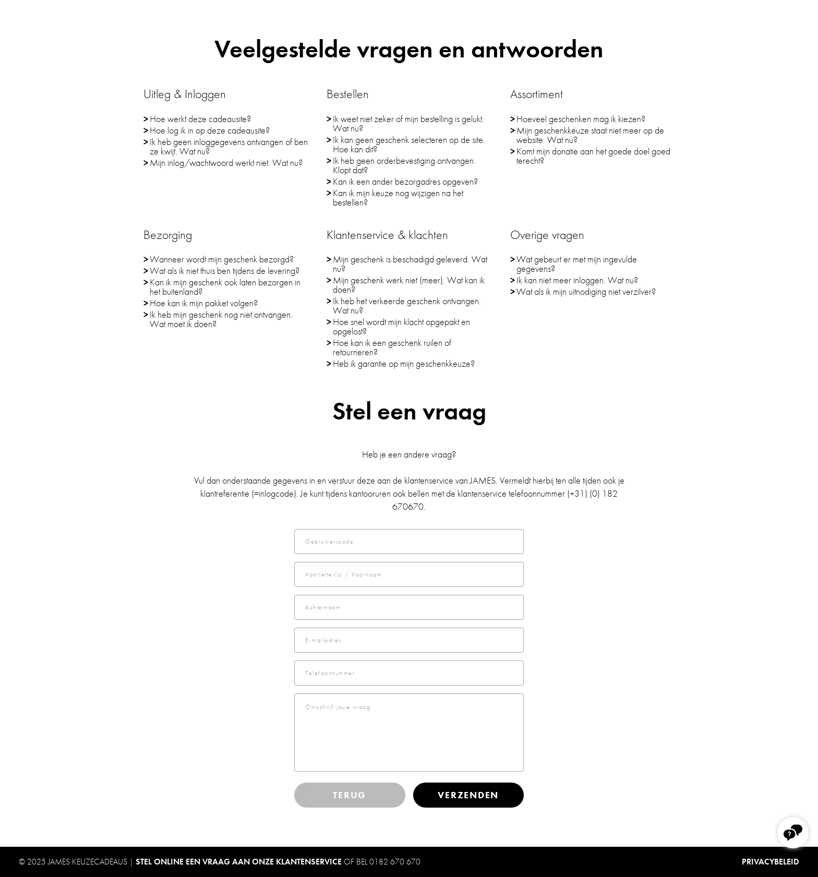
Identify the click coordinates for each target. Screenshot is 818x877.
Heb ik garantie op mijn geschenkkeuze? (404, 363)
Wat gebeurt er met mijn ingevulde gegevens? (576, 263)
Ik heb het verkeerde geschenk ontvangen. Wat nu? (407, 305)
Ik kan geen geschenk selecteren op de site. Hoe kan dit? (409, 144)
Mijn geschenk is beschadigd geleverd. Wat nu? (410, 263)
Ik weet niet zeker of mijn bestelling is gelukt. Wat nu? (408, 123)
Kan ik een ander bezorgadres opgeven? (405, 181)
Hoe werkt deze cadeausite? (200, 119)
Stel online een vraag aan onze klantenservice (239, 861)
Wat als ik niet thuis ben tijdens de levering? (224, 271)
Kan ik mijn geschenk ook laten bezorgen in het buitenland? (225, 286)
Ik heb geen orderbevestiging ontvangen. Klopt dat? (404, 165)
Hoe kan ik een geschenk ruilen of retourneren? (392, 347)
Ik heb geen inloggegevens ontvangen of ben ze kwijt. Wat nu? (229, 146)
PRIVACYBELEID (770, 861)
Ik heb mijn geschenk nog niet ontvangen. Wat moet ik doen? (221, 319)
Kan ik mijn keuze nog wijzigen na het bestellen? (398, 197)
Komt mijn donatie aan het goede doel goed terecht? (593, 155)
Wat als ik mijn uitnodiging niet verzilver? (586, 291)
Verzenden (468, 795)
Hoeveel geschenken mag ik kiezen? (580, 119)
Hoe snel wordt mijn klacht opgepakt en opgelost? (401, 326)
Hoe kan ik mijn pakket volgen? (204, 303)
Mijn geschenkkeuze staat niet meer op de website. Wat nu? (590, 135)
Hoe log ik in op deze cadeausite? (210, 130)
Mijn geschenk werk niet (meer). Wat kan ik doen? (409, 284)
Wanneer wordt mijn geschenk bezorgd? (222, 259)
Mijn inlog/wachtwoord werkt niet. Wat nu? (226, 163)
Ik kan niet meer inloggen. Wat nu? (577, 280)
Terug (349, 795)
